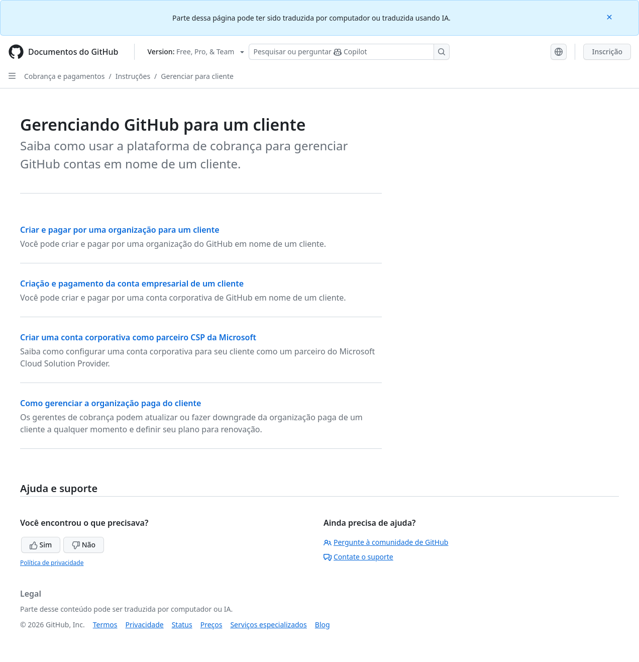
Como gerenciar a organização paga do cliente (110, 403)
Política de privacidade (51, 562)
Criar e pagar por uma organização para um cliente (120, 229)
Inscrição (607, 51)
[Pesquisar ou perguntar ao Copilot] (349, 52)
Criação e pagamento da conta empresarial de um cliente (132, 283)
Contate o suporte (358, 556)
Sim (41, 544)
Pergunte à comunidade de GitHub (386, 542)
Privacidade (145, 624)
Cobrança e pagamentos (64, 76)
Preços (211, 624)
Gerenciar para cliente (197, 76)
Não (83, 544)
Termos (105, 624)
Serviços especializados (268, 624)
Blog (322, 624)
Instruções (133, 76)
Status (182, 624)
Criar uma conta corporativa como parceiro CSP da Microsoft (138, 337)
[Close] (610, 16)
